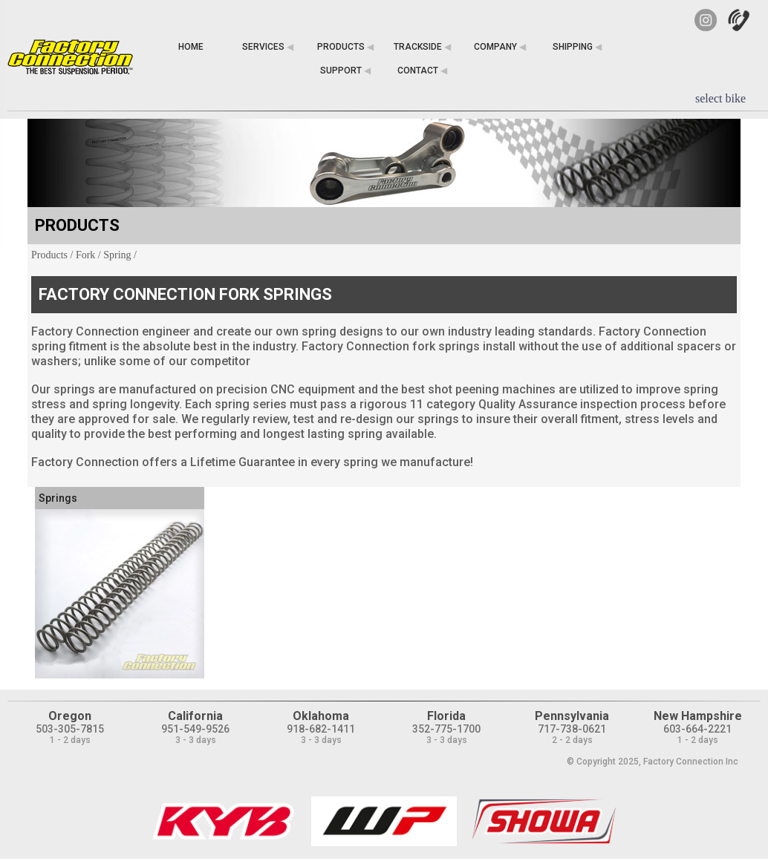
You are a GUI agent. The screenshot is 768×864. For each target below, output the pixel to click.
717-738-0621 (572, 729)
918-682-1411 (321, 729)
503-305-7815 (70, 729)
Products (49, 255)
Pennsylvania (572, 716)
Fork (85, 255)
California (195, 716)
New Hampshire (698, 716)
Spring (117, 255)
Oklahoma (321, 716)
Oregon (69, 716)
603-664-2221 (697, 729)
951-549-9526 (195, 729)
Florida (446, 716)
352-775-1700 (446, 729)
